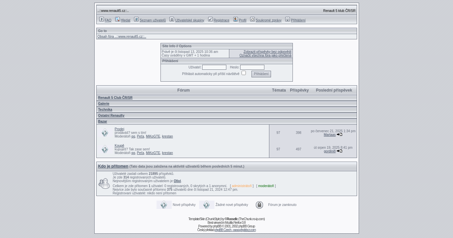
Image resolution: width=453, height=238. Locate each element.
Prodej (119, 129)
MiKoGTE (153, 136)
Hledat (122, 20)
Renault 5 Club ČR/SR (115, 97)
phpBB (217, 226)
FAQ (105, 20)
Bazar (102, 121)
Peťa (140, 136)
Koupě (119, 145)
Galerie (104, 103)
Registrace (219, 20)
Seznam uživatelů (150, 20)
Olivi (177, 181)
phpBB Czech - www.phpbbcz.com (234, 230)
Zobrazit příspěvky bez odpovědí (268, 52)
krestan (167, 136)
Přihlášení (295, 20)
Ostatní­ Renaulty (111, 115)
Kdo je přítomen (113, 166)
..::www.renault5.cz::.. (113, 11)
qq (133, 136)
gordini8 (330, 151)
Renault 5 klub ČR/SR (339, 11)
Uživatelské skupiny (186, 20)
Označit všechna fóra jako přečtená (266, 55)
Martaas (330, 135)
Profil (240, 20)
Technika (105, 109)
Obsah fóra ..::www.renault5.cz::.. (122, 36)
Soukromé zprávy (266, 20)
